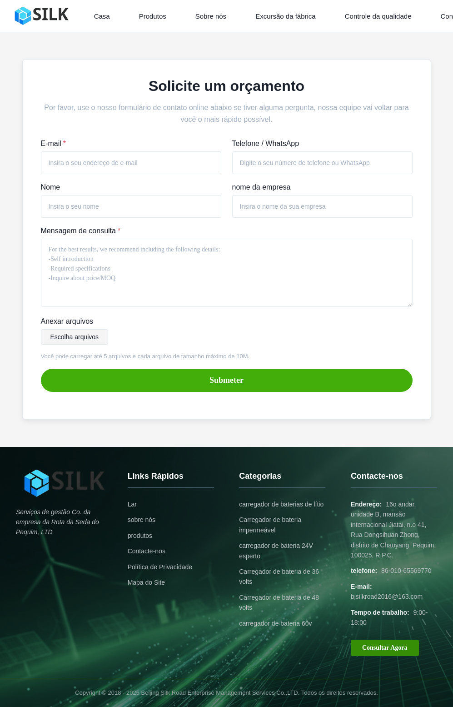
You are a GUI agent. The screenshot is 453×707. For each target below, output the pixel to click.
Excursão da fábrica (285, 16)
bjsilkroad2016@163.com (387, 596)
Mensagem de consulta (81, 231)
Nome (50, 187)
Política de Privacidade (160, 567)
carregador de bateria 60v (275, 623)
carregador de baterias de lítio (281, 504)
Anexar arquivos (67, 321)
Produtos (152, 16)
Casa (102, 16)
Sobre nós (210, 16)
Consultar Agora (385, 647)
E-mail (53, 143)
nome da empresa (261, 187)
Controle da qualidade (378, 16)
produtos (140, 535)
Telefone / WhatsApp (265, 143)
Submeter (226, 380)
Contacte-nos (146, 551)
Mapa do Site (146, 582)
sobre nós (141, 519)
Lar (132, 504)
